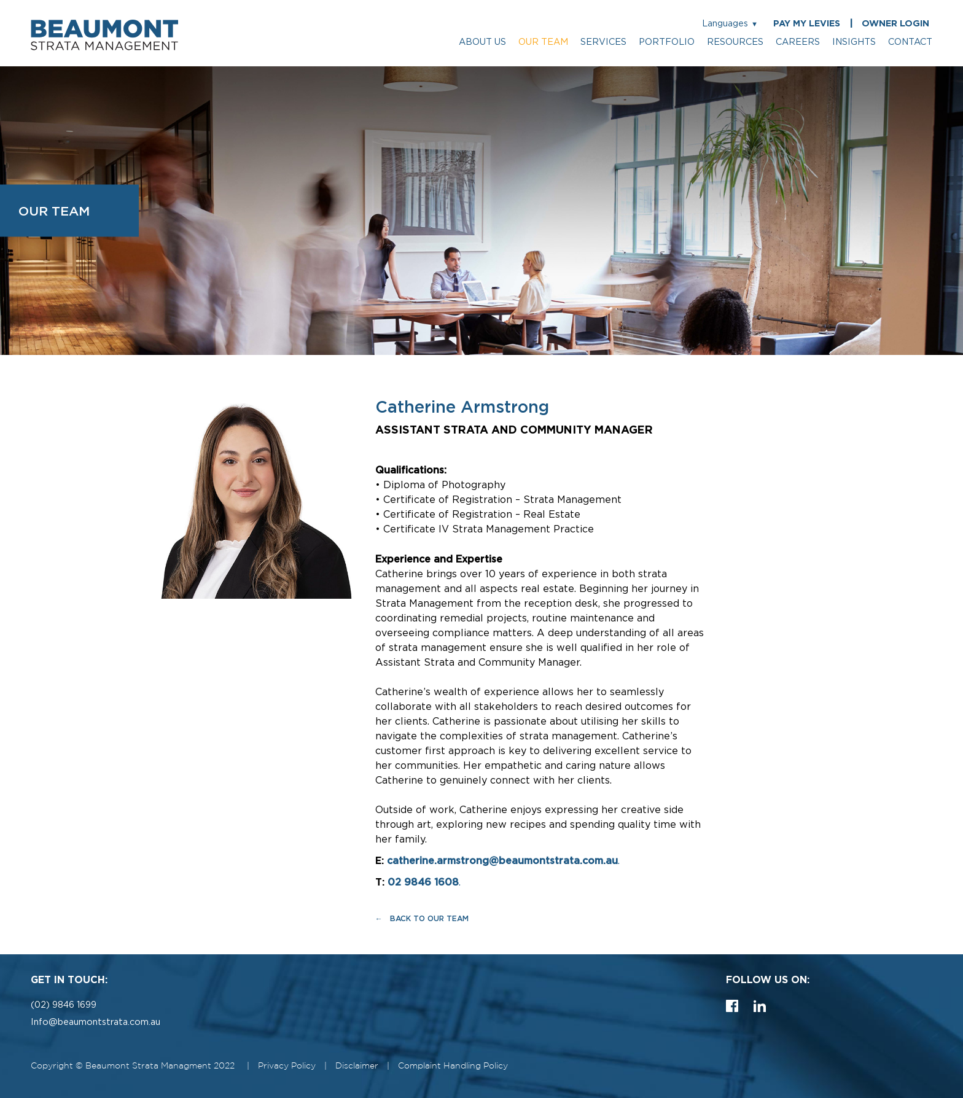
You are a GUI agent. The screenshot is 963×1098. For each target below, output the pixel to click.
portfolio (667, 42)
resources (735, 42)
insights (854, 42)
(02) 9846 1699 (63, 1005)
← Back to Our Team (422, 918)
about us (482, 42)
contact (910, 42)
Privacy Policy (287, 1066)
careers (798, 42)
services (603, 42)
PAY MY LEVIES (806, 23)
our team (543, 42)
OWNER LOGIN (895, 23)
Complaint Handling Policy (453, 1066)
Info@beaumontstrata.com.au (95, 1022)
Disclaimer (356, 1066)
